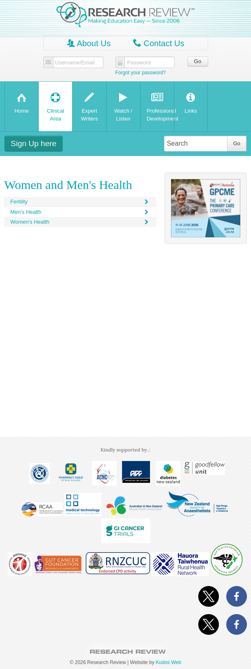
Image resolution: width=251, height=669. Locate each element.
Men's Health (80, 212)
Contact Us (158, 43)
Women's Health (80, 222)
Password (139, 63)
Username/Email (75, 63)
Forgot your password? (140, 73)
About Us (89, 43)
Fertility (80, 202)
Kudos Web (168, 662)
